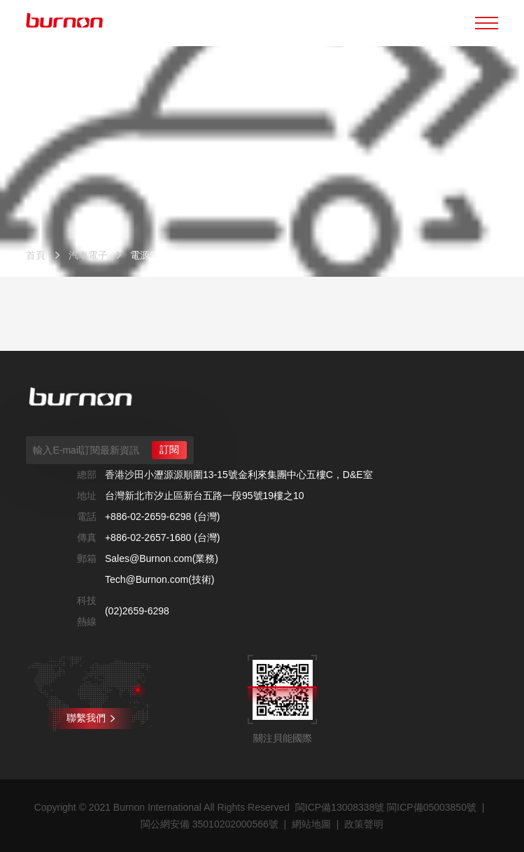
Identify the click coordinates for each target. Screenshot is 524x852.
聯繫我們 (90, 717)
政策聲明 (363, 824)
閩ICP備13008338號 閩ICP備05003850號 (385, 807)
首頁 (35, 255)
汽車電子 (88, 255)
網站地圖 (311, 824)
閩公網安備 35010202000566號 (209, 824)
